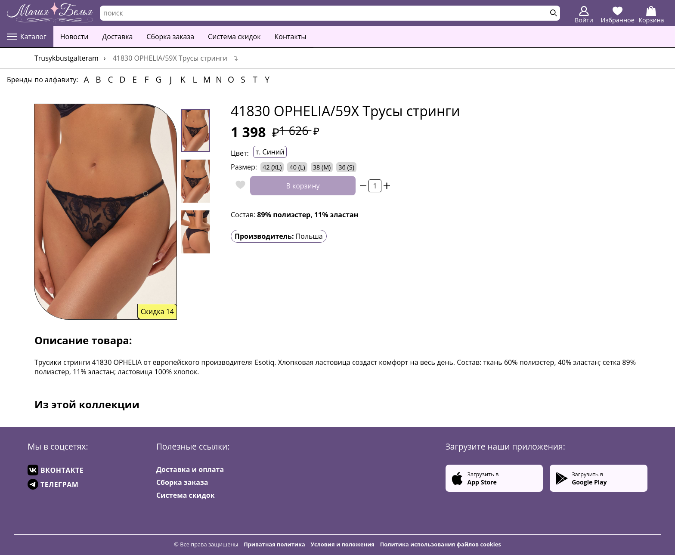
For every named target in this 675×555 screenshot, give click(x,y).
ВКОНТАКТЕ (56, 470)
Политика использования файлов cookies (440, 544)
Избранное (618, 15)
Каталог (26, 36)
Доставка (117, 36)
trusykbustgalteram (66, 58)
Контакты (291, 36)
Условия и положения (343, 544)
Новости (74, 36)
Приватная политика (274, 544)
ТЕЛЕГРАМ (53, 484)
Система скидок (234, 36)
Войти (584, 15)
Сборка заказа (170, 36)
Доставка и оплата (190, 469)
